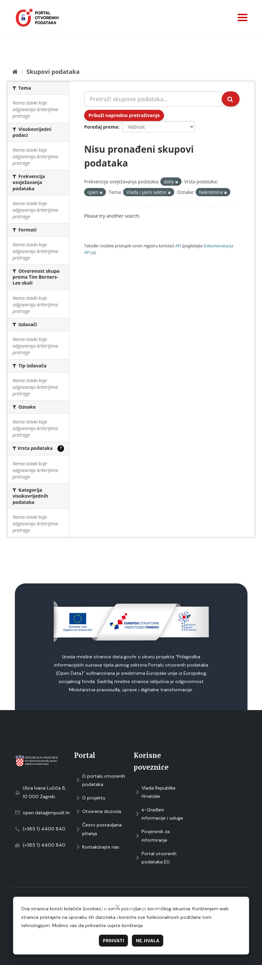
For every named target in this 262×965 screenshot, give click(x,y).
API (178, 245)
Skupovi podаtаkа (53, 72)
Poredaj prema (101, 127)
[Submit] (231, 99)
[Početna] (15, 72)
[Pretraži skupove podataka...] (153, 99)
